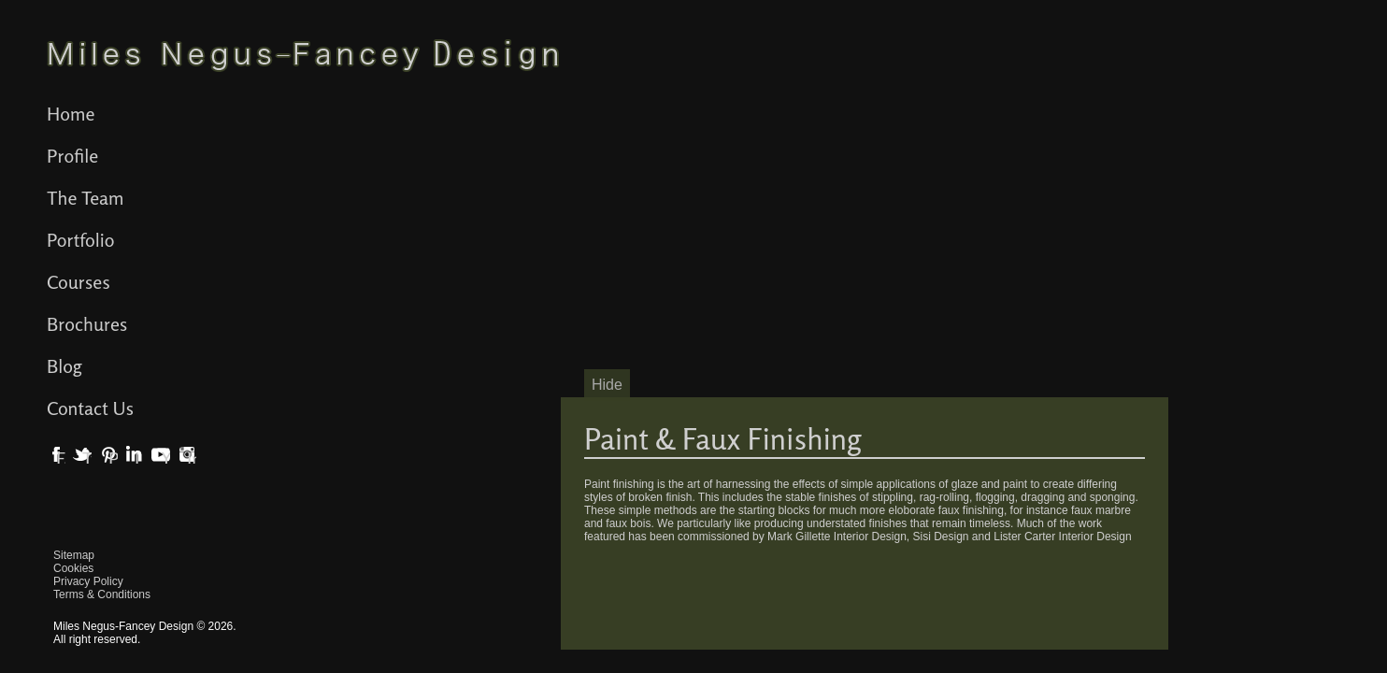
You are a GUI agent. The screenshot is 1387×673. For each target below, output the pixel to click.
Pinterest (113, 458)
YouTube (165, 458)
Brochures (87, 324)
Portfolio (81, 239)
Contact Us (90, 408)
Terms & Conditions (101, 594)
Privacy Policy (88, 581)
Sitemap (73, 555)
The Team (85, 197)
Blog (64, 366)
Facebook (60, 458)
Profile (72, 155)
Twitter (87, 458)
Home (70, 113)
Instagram (191, 458)
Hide (607, 385)
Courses (78, 282)
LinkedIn (139, 458)
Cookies (73, 568)
